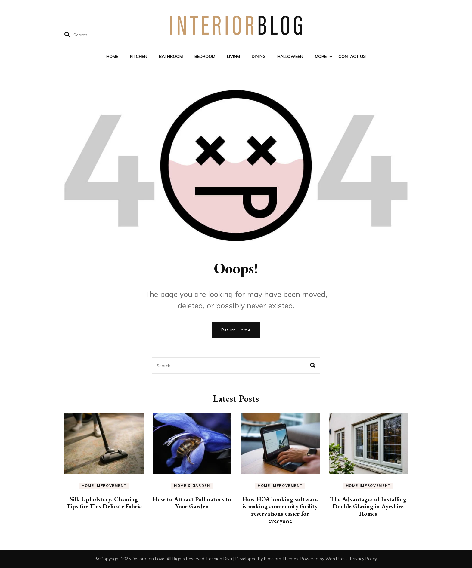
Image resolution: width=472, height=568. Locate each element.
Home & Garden (192, 486)
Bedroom (204, 56)
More (321, 56)
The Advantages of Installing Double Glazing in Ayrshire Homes (368, 506)
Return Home (236, 330)
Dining (259, 56)
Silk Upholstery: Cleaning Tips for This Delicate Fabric (104, 502)
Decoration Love (148, 558)
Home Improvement (104, 486)
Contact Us (352, 56)
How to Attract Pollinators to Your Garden (192, 502)
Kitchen (138, 56)
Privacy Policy (363, 558)
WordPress (336, 558)
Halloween (290, 56)
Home (112, 56)
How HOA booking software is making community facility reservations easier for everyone (280, 510)
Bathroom (171, 56)
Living (233, 56)
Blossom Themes (281, 558)
